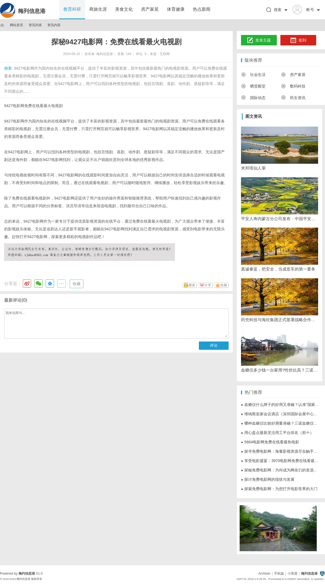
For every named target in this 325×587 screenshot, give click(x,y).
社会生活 (253, 74)
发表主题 (259, 40)
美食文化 (124, 9)
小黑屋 (292, 573)
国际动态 (253, 97)
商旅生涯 (98, 9)
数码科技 (293, 86)
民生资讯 (293, 97)
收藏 (76, 284)
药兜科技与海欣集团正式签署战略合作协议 (279, 319)
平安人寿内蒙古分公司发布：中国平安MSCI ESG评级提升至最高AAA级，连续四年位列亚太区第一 (279, 218)
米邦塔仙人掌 (253, 168)
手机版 (279, 573)
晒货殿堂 (253, 86)
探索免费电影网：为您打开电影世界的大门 (279, 489)
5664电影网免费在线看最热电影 (270, 442)
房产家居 (150, 9)
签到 (298, 40)
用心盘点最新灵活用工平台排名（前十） (277, 432)
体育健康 (176, 9)
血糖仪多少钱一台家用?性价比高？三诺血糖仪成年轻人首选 (279, 370)
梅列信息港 (31, 11)
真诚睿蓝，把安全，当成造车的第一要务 (278, 269)
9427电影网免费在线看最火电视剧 (33, 105)
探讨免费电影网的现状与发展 (267, 479)
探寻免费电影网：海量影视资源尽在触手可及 (281, 451)
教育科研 (72, 9)
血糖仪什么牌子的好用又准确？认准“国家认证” (282, 404)
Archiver (264, 573)
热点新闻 (201, 9)
